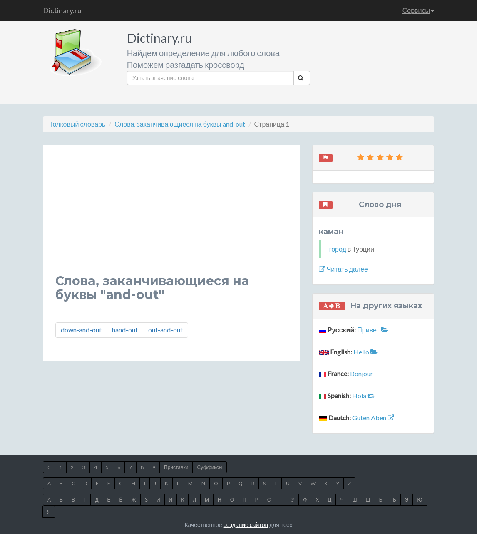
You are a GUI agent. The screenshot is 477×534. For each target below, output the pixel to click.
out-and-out (165, 330)
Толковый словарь (77, 124)
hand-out (125, 330)
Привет (372, 330)
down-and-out (81, 330)
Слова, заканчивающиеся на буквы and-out (179, 124)
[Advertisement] (171, 215)
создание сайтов (246, 524)
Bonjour (362, 373)
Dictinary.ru (62, 10)
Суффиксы (209, 467)
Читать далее (343, 269)
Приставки (176, 467)
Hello (365, 352)
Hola (363, 395)
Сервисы (418, 10)
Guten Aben (373, 418)
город (337, 249)
